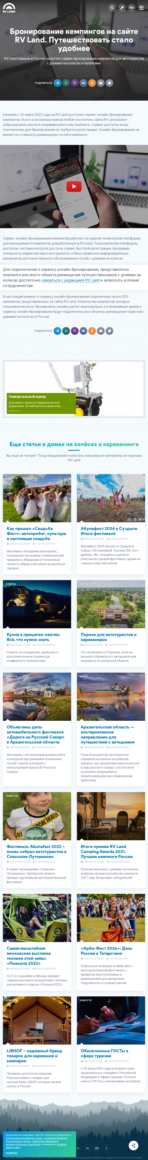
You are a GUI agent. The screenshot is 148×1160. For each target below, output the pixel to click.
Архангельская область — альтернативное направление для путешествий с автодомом (107, 734)
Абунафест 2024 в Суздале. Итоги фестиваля (109, 531)
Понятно (12, 1153)
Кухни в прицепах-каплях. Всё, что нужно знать (34, 637)
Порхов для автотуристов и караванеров (109, 637)
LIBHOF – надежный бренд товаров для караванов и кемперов (34, 1055)
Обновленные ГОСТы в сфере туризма (104, 1053)
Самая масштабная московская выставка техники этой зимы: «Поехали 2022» (29, 956)
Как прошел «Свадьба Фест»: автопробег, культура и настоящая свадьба (36, 533)
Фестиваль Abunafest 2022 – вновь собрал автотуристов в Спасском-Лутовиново (36, 851)
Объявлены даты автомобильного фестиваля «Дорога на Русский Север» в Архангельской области (36, 734)
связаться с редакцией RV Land (70, 280)
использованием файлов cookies (24, 1138)
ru (132, 7)
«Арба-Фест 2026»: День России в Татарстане (106, 951)
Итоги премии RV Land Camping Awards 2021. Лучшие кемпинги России (107, 851)
